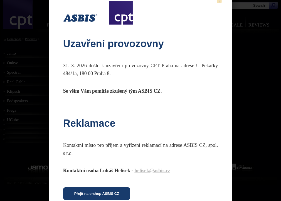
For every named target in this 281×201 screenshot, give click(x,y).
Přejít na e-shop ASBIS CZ (96, 194)
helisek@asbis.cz (152, 170)
